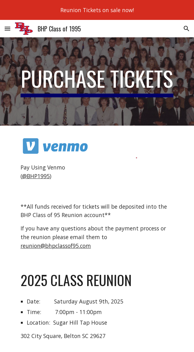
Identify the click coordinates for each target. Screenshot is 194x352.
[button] (7, 28)
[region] (97, 10)
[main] (97, 81)
